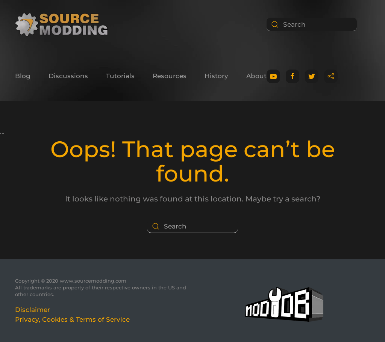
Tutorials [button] (120, 76)
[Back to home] (64, 24)
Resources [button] (169, 76)
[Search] (312, 24)
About (256, 76)
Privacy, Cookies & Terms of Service (72, 319)
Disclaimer (32, 309)
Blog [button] (22, 76)
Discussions (68, 76)
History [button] (216, 76)
